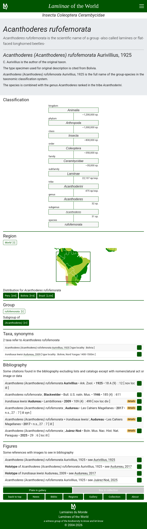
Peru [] (10, 295)
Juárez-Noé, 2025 (106, 480)
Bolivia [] (27, 295)
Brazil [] (46, 295)
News (36, 496)
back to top (15, 496)
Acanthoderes (73, 199)
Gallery (93, 496)
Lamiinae (73, 173)
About (135, 496)
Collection (114, 496)
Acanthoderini (73, 186)
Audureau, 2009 (32, 354)
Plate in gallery (37, 490)
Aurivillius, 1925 (60, 347)
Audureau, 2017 (121, 466)
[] (16, 322)
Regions (73, 496)
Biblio (54, 496)
